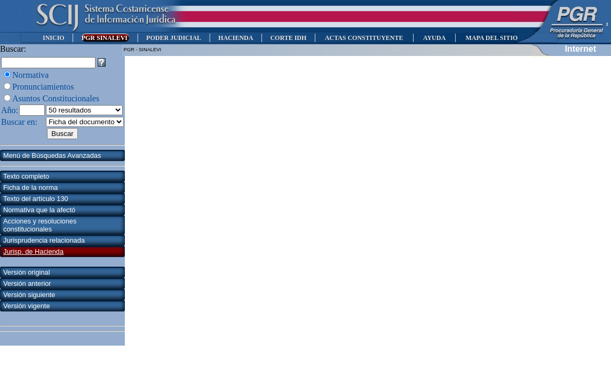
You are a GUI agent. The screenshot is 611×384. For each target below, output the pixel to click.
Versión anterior (27, 283)
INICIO (54, 38)
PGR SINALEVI (105, 38)
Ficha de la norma (30, 187)
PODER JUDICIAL (173, 38)
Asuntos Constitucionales (55, 98)
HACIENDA (235, 38)
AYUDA (434, 38)
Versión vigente (26, 306)
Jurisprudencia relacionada (44, 240)
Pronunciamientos (43, 86)
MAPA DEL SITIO (491, 38)
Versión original (26, 272)
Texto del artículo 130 (35, 199)
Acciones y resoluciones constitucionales (39, 225)
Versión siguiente (29, 295)
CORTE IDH (288, 38)
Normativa (30, 74)
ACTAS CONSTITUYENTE (363, 38)
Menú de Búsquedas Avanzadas (52, 155)
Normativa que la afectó (39, 210)
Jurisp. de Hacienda (33, 251)
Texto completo (26, 176)
